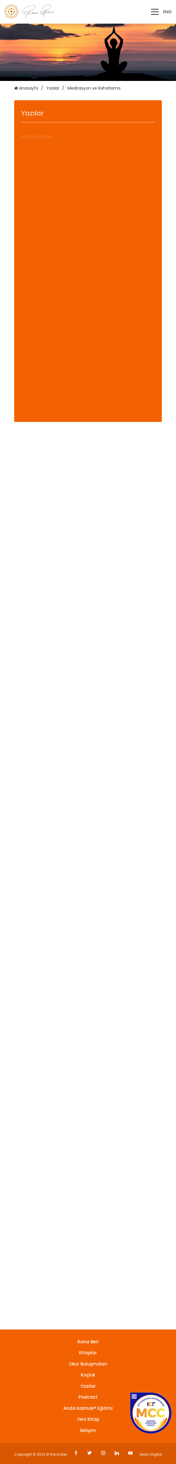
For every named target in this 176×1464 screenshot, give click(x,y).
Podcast (88, 1397)
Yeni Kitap (88, 1419)
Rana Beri (88, 1342)
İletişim (88, 1430)
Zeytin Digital (150, 1454)
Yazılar (52, 88)
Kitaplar (88, 1353)
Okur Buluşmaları (88, 1364)
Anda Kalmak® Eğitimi (88, 1408)
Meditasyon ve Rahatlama (93, 88)
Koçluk (88, 1375)
